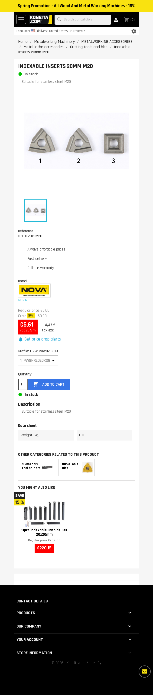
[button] (39, 339)
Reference (25, 231)
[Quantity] (23, 384)
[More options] (145, 671)
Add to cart (48, 384)
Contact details (32, 601)
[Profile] (38, 360)
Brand (22, 281)
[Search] (83, 20)
